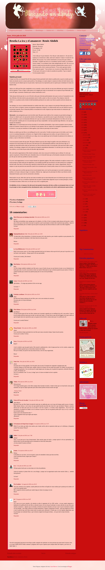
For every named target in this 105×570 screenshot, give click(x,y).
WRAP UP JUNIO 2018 (88, 164)
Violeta (15, 381)
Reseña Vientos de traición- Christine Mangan (89, 178)
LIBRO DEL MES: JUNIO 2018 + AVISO (89, 186)
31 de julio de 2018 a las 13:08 (36, 400)
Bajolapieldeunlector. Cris (20, 234)
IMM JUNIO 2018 (86, 175)
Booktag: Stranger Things (88, 154)
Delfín (15, 435)
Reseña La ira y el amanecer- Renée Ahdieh (89, 150)
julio (84, 148)
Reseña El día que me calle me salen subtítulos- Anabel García (88, 306)
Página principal (15, 30)
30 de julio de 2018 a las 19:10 (32, 294)
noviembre (85, 137)
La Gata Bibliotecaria (19, 249)
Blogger (70, 566)
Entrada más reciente (14, 553)
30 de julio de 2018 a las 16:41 (24, 281)
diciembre (85, 135)
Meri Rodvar (17, 264)
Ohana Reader (17, 328)
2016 (82, 217)
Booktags (39, 30)
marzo (84, 206)
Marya (91, 321)
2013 (82, 225)
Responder (16, 228)
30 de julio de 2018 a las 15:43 (28, 264)
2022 (82, 122)
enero (84, 211)
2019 (82, 130)
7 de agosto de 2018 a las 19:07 (23, 499)
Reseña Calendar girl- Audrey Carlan (88, 261)
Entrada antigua (70, 553)
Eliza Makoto (17, 309)
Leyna (15, 281)
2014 (82, 222)
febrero (84, 209)
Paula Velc (16, 361)
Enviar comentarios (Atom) (20, 557)
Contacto (70, 30)
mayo (84, 201)
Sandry (15, 450)
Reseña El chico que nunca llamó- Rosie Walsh (88, 194)
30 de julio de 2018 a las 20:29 (24, 341)
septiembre (85, 142)
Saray (15, 341)
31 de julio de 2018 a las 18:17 (25, 450)
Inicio (43, 553)
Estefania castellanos (19, 294)
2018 (82, 132)
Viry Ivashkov (17, 484)
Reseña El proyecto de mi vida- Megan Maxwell (90, 172)
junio (84, 198)
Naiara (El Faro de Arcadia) (21, 400)
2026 (82, 112)
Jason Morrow (53, 566)
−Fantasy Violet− (18, 391)
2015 (82, 220)
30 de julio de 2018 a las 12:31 (42, 217)
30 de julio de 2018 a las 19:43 (28, 309)
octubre (85, 140)
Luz (15, 465)
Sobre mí (50, 30)
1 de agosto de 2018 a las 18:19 (29, 484)
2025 (82, 114)
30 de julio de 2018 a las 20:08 (29, 328)
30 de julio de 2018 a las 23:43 (25, 381)
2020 (82, 127)
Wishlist (60, 30)
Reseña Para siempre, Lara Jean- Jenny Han (88, 157)
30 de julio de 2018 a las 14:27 (32, 249)
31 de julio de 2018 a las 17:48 (24, 435)
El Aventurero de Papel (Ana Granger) (23, 423)
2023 (82, 119)
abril (84, 204)
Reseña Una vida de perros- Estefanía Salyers (89, 161)
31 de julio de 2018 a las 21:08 (24, 465)
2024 (82, 117)
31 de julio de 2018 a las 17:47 (41, 423)
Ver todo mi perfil (84, 332)
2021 (82, 125)
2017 (82, 215)
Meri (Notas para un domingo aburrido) (24, 217)
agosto (84, 145)
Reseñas (28, 30)
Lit (14, 499)
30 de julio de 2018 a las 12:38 (35, 234)
